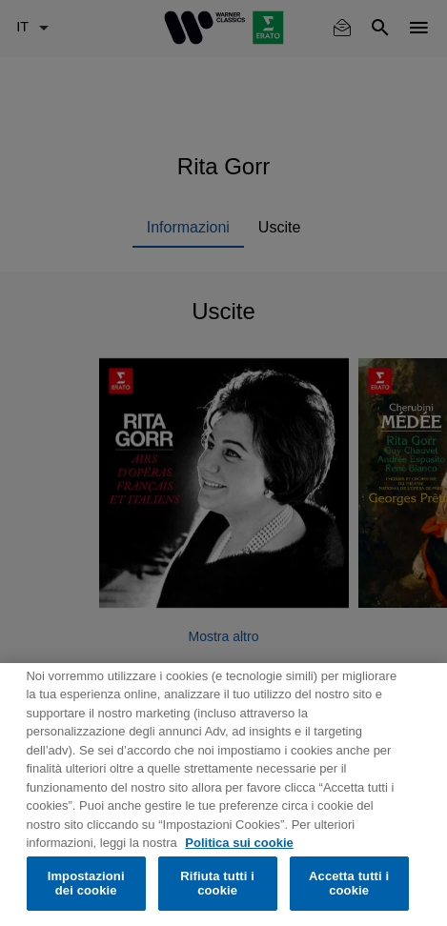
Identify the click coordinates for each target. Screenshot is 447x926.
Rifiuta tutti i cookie (217, 883)
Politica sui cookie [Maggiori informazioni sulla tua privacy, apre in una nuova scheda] (239, 842)
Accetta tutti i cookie (349, 883)
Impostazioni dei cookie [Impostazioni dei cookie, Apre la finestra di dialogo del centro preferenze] (86, 883)
